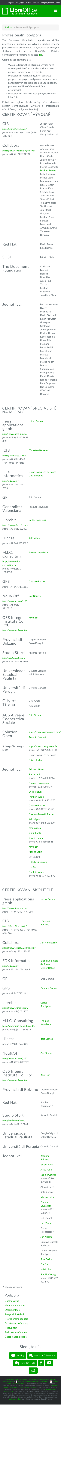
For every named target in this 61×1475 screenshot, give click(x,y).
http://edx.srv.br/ (10, 481)
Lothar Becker (36, 421)
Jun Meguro (46, 1223)
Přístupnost (11, 1328)
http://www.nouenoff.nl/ (14, 601)
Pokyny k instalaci (14, 1314)
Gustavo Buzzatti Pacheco (42, 814)
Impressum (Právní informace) (16, 1379)
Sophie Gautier (36, 838)
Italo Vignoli (35, 538)
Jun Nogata (46, 1237)
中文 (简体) (19, 3)
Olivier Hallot (36, 475)
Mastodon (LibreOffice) (42, 1355)
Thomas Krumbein (38, 552)
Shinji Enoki (35, 833)
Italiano (51, 3)
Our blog (17, 1355)
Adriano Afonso (37, 769)
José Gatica (35, 828)
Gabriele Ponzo (37, 581)
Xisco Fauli (46, 1170)
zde (40, 55)
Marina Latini (36, 852)
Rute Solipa (46, 1259)
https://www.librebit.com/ (15, 525)
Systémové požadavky (16, 1323)
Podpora (8, 27)
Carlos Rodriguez (37, 520)
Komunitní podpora (15, 1305)
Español (36, 3)
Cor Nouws (35, 596)
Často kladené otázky (16, 1337)
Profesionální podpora (16, 1319)
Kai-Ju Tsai (46, 1269)
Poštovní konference (16, 1332)
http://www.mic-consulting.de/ (18, 1026)
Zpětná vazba (12, 1301)
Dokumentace (12, 1310)
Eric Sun (33, 867)
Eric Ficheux (35, 792)
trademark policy (15, 1399)
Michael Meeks (48, 170)
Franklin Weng (36, 797)
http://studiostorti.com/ (13, 658)
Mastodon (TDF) (25, 1363)
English (11, 3)
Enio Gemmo (35, 715)
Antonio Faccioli (37, 737)
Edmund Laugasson (39, 783)
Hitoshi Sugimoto (38, 862)
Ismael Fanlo (46, 1164)
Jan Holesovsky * (49, 943)
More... (58, 3)
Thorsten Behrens (38, 450)
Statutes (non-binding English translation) (33, 1381)
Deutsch (28, 3)
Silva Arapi (34, 774)
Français (43, 3)
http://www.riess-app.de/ (14, 434)
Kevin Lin (33, 618)
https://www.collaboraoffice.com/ (19, 151)
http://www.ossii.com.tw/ (15, 630)
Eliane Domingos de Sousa (42, 472)
